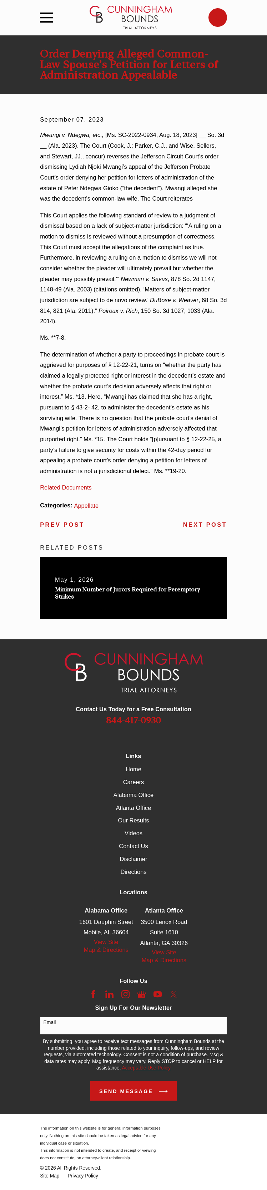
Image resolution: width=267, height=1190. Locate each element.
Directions (133, 872)
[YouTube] (157, 994)
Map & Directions (106, 949)
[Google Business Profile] (141, 994)
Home (133, 769)
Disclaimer (133, 859)
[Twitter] (174, 994)
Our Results (133, 820)
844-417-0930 (133, 720)
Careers (133, 782)
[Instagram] (125, 994)
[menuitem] (49, 1176)
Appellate (86, 505)
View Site (106, 942)
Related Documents (66, 487)
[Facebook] (93, 994)
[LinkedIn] (109, 994)
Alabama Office (133, 795)
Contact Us (133, 846)
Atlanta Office (133, 808)
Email (49, 1022)
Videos (133, 833)
